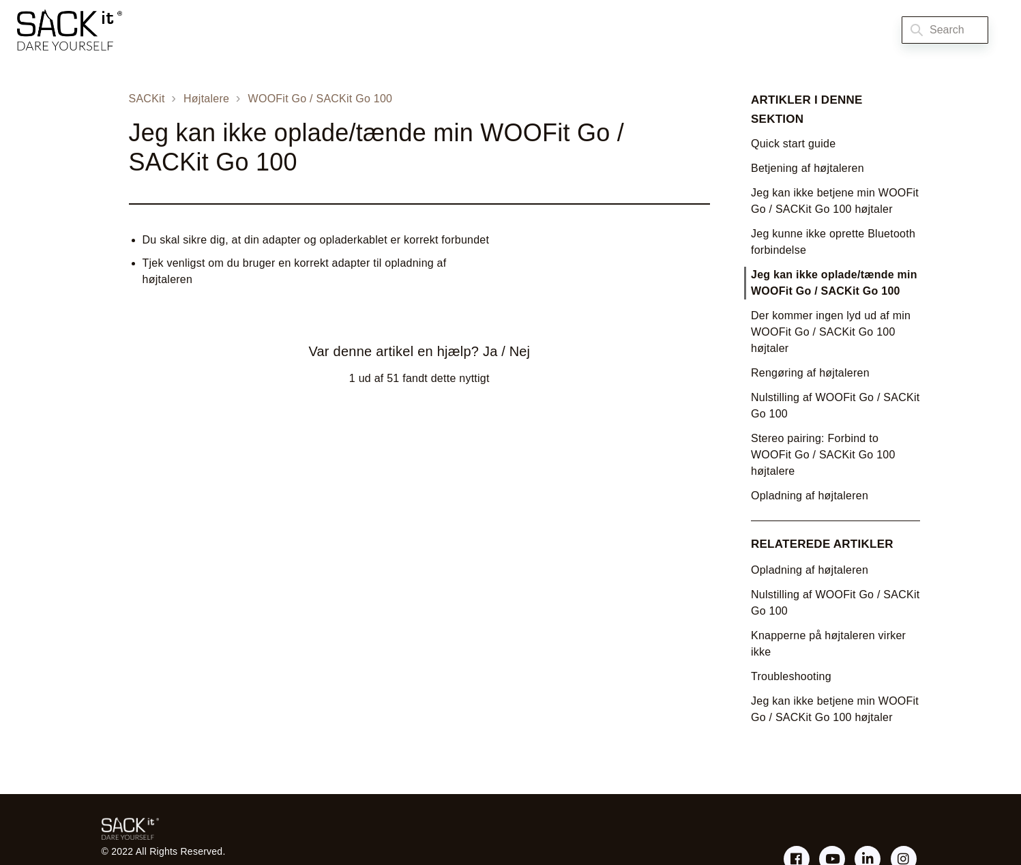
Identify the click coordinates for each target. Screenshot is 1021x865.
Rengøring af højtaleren (810, 373)
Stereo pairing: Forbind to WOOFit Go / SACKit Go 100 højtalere (823, 454)
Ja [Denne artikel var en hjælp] (490, 351)
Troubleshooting (791, 676)
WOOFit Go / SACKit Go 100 (320, 98)
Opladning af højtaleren (809, 495)
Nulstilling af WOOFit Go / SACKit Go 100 (835, 406)
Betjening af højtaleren (807, 168)
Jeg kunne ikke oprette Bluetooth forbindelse (833, 242)
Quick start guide (793, 143)
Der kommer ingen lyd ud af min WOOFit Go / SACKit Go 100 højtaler (831, 332)
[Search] (945, 30)
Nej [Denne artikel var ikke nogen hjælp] (519, 351)
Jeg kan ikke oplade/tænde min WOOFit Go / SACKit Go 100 (834, 283)
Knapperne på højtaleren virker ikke (828, 644)
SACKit (147, 98)
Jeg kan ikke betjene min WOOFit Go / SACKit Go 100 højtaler (835, 201)
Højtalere (206, 98)
